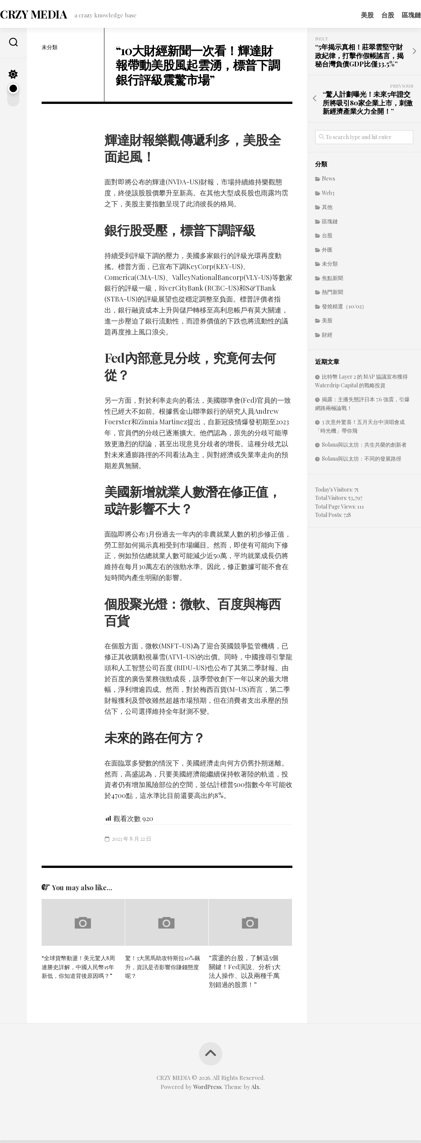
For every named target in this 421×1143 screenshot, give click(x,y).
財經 (327, 337)
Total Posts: (329, 517)
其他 (327, 209)
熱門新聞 (332, 295)
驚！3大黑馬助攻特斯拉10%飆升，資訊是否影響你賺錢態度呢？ (160, 969)
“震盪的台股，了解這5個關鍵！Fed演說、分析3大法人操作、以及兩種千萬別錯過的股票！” (245, 973)
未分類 (49, 49)
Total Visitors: (331, 500)
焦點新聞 (332, 280)
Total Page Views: (336, 509)
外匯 (327, 252)
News (328, 181)
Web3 (328, 195)
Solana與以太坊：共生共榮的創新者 (364, 447)
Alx (255, 1089)
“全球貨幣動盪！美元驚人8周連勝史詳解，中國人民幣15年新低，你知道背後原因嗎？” (79, 973)
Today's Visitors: (334, 492)
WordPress (207, 1089)
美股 (352, 15)
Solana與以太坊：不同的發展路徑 (361, 461)
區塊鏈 (396, 15)
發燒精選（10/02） (344, 308)
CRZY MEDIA (47, 15)
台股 (372, 15)
